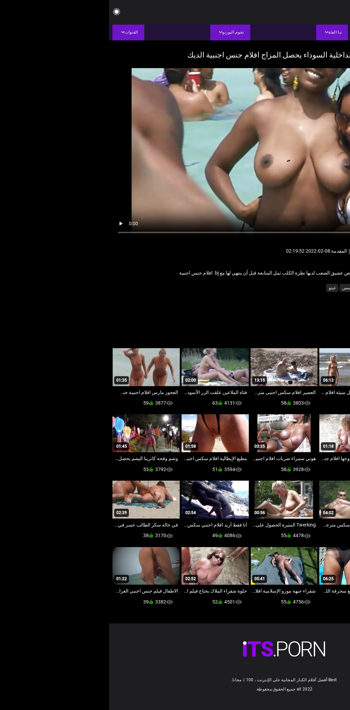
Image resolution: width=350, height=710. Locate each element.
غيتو (223, 288)
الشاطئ (269, 288)
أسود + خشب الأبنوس (301, 288)
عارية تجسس (244, 288)
